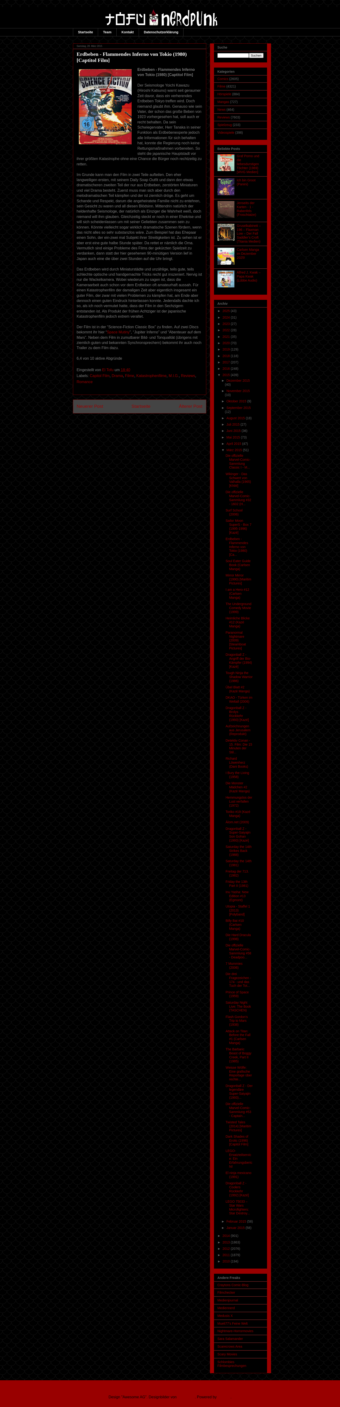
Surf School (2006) (233, 512)
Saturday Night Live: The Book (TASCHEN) (238, 1006)
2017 (226, 362)
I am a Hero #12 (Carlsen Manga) (237, 593)
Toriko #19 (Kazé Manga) (237, 814)
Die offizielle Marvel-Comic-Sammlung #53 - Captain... (238, 1109)
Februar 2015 (236, 1221)
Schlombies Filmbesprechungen (232, 1364)
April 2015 (234, 444)
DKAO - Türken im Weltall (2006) (238, 699)
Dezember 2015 (238, 380)
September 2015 (238, 408)
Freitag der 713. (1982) (237, 873)
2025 (226, 311)
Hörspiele (224, 94)
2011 (226, 1255)
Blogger (224, 1397)
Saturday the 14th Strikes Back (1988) (238, 851)
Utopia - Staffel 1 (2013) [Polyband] (237, 910)
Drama (117, 376)
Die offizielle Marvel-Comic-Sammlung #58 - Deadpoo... (238, 951)
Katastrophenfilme (151, 376)
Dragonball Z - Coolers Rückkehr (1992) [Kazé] (237, 1189)
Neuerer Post (90, 406)
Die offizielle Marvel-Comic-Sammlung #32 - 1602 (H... (238, 498)
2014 (226, 1236)
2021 (226, 337)
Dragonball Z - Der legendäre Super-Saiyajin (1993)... (238, 1091)
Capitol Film (100, 376)
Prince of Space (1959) (237, 994)
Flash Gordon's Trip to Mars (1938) (236, 1021)
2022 (226, 330)
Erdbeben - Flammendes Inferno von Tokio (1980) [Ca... (236, 547)
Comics (223, 79)
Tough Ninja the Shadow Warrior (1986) (238, 677)
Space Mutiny (118, 332)
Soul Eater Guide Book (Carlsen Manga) (238, 565)
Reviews (188, 376)
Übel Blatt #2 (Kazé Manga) (237, 689)
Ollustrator (186, 1397)
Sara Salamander (230, 1339)
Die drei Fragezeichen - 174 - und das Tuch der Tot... (238, 980)
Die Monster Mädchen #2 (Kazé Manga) (237, 787)
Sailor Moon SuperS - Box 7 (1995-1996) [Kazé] (238, 526)
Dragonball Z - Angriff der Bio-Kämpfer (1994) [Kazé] (238, 660)
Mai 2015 (233, 437)
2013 (226, 1242)
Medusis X (225, 1316)
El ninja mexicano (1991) (238, 1175)
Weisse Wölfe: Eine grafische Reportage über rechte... (238, 1073)
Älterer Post (190, 406)
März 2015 (234, 450)
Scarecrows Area (230, 1346)
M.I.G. (174, 376)
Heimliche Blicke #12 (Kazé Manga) (237, 622)
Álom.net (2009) (237, 822)
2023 (226, 324)
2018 (226, 356)
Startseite (85, 32)
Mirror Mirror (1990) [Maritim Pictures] (238, 579)
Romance (85, 382)
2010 (226, 1261)
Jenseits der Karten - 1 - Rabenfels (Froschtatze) (246, 209)
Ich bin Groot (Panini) (246, 182)
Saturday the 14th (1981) (238, 863)
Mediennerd (226, 1308)
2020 (226, 343)
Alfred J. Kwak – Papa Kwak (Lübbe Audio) (248, 276)
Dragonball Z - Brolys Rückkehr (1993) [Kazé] (237, 713)
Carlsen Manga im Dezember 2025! (248, 253)
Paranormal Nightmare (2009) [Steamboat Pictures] (235, 640)
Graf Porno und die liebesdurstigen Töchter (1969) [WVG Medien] (248, 164)
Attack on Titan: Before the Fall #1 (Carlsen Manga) (237, 1037)
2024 (226, 317)
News (222, 109)
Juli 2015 (233, 424)
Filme (129, 376)
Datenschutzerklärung (161, 32)
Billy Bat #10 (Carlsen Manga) (234, 924)
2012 (226, 1249)
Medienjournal (228, 1300)
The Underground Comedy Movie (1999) (238, 608)
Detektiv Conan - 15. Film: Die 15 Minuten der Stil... (238, 746)
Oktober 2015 (236, 401)
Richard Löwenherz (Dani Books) (236, 762)
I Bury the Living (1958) (237, 775)
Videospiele (226, 132)
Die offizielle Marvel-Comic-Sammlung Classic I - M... (237, 461)
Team (107, 32)
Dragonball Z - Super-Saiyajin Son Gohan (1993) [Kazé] (237, 834)
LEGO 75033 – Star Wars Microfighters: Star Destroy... (237, 1207)
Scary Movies (227, 1354)
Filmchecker (226, 1292)
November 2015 (238, 391)
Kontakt (128, 32)
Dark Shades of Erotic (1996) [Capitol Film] (236, 1140)
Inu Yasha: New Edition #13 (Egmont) (236, 896)
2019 (226, 349)
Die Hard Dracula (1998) (238, 937)
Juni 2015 (234, 431)
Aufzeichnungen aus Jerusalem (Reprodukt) (237, 730)
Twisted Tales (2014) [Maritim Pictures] (238, 1126)
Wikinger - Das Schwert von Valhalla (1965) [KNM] (238, 480)
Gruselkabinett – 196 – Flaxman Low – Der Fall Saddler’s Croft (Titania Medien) (249, 233)
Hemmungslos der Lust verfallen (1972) (238, 801)
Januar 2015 (236, 1228)
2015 (226, 375)
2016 (226, 368)
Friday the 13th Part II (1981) (236, 884)
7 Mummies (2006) (233, 965)
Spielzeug (225, 125)
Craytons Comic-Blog (233, 1285)
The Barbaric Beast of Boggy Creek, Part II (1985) (238, 1055)
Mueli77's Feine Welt (233, 1323)
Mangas (223, 102)
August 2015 (236, 418)
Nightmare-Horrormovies (235, 1331)
